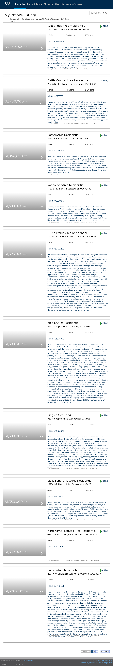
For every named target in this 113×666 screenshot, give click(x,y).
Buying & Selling (34, 4)
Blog (57, 4)
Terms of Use (95, 660)
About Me (48, 4)
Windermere (28, 660)
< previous (86, 651)
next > (106, 651)
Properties (20, 4)
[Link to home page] (7, 4)
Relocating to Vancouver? (73, 4)
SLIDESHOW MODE (99, 13)
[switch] (41, 47)
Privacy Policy (107, 660)
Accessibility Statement (88, 663)
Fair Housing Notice (105, 663)
